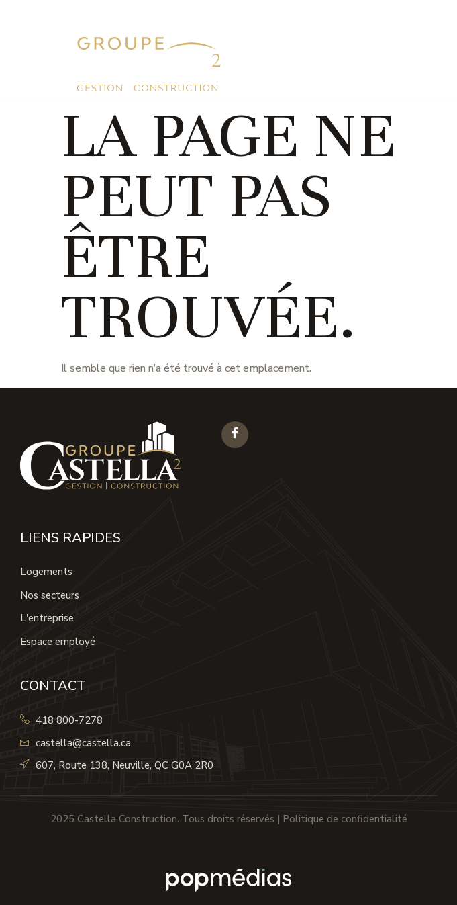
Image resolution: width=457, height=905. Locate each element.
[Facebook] (234, 434)
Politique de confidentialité (345, 819)
